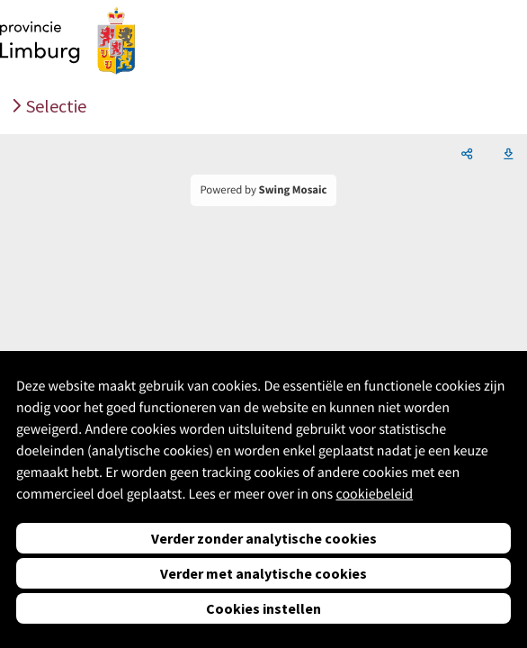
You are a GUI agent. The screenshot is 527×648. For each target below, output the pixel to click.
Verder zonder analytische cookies (264, 538)
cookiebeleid (374, 494)
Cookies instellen (263, 608)
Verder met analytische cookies (263, 573)
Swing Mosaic (293, 190)
